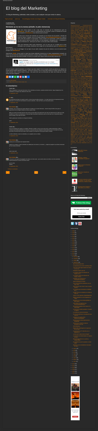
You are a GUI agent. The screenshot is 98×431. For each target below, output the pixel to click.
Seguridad (79, 105)
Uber (88, 117)
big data (90, 122)
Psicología (81, 97)
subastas (83, 141)
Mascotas (72, 78)
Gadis (77, 63)
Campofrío (80, 38)
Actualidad (80, 27)
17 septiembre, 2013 (13, 93)
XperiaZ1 (87, 121)
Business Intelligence (82, 37)
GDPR (75, 63)
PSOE (91, 88)
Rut (10, 97)
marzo (74, 357)
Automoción (87, 33)
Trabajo (83, 115)
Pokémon (79, 94)
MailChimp (72, 76)
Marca (83, 76)
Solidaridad (73, 110)
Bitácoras (72, 36)
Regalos (72, 101)
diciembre (75, 256)
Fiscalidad (78, 60)
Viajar (86, 118)
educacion (90, 126)
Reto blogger (89, 102)
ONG (82, 87)
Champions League (79, 40)
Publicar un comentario (13, 169)
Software (90, 108)
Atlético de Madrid (77, 33)
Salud (91, 104)
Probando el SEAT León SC (79, 270)
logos (83, 133)
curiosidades (73, 126)
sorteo (80, 141)
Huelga (83, 66)
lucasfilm (85, 133)
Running (80, 104)
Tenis (77, 115)
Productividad (85, 95)
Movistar (79, 82)
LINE (84, 72)
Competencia (74, 44)
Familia (84, 59)
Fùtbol (72, 63)
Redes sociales (21, 81)
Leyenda (77, 73)
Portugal (90, 94)
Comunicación (85, 44)
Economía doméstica (81, 52)
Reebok (90, 100)
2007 (73, 373)
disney (84, 126)
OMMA (76, 87)
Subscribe (81, 216)
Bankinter (86, 34)
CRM (89, 37)
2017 (73, 247)
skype (77, 141)
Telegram (90, 114)
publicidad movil (84, 138)
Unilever (72, 118)
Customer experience (79, 48)
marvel (80, 134)
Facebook (78, 59)
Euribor (90, 56)
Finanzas (72, 60)
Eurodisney (83, 58)
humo (78, 130)
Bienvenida (90, 34)
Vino (72, 119)
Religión (84, 101)
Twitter (81, 117)
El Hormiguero (89, 52)
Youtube (73, 122)
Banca (82, 34)
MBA (80, 74)
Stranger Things (81, 111)
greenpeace (90, 129)
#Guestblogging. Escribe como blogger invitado (33, 18)
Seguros (84, 105)
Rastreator (80, 98)
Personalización (83, 92)
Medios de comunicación (80, 79)
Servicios (76, 106)
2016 (73, 249)
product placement (77, 138)
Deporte (76, 49)
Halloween (79, 64)
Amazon (82, 29)
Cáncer (85, 48)
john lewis (90, 131)
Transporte (73, 117)
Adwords (90, 27)
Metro (82, 80)
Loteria (75, 74)
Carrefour (72, 40)
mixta (83, 134)
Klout (78, 72)
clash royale (73, 125)
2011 (73, 365)
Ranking (75, 98)
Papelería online (79, 90)
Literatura (90, 73)
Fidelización (89, 59)
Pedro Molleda (12, 106)
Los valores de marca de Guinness (80, 312)
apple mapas (79, 122)
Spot (81, 110)
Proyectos (77, 97)
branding (83, 123)
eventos (72, 129)
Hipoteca (72, 66)
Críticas (90, 47)
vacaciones (84, 142)
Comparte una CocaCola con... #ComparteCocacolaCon (79, 279)
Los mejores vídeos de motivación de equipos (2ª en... (81, 273)
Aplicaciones (73, 32)
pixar (77, 137)
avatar (87, 122)
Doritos (84, 51)
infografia (90, 130)
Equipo (91, 55)
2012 (73, 363)
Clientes (84, 41)
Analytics (90, 29)
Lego (75, 73)
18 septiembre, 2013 (13, 166)
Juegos (74, 72)
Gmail (86, 63)
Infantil (86, 67)
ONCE (79, 87)
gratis (86, 129)
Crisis (87, 47)
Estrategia (83, 56)
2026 (73, 230)
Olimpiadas (89, 87)
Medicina (87, 78)
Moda (72, 82)
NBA (89, 83)
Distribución (75, 51)
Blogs (11, 81)
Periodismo (83, 91)
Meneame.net (29, 32)
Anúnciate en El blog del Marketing (56, 18)
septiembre (75, 262)
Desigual (85, 49)
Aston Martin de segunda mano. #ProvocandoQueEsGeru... (80, 304)
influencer (85, 130)
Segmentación (74, 105)
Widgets (80, 121)
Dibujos (88, 49)
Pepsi (76, 91)
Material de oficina (77, 78)
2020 (89, 26)
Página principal (9, 18)
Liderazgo (81, 73)
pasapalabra (73, 137)
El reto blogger (80, 54)
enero (74, 361)
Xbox (85, 121)
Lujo (78, 74)
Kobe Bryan (81, 72)
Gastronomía (82, 63)
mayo (74, 354)
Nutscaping (73, 87)
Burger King (75, 37)
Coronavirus (73, 47)
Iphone (83, 70)
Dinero (72, 51)
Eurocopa (77, 58)
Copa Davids (89, 45)
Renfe (91, 101)
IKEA (90, 66)
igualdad (81, 130)
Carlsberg (90, 38)
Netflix (72, 86)
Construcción (73, 45)
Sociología (85, 108)
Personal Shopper (89, 91)
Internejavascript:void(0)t (88, 69)
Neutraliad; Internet (78, 86)
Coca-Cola (89, 41)
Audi (82, 33)
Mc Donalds (83, 78)
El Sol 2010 (73, 54)
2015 (73, 251)
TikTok (79, 115)
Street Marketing (88, 111)
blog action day (74, 123)
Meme (87, 79)
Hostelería (80, 66)
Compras (80, 44)
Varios (75, 118)
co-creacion (78, 125)
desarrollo (77, 126)
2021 (73, 240)
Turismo (77, 117)
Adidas (83, 27)
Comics (80, 42)
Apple (78, 32)
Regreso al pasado (78, 101)
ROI (91, 97)
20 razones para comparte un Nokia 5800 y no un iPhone (84, 187)
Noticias (90, 86)
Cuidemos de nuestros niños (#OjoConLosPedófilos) (79, 318)
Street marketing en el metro (79, 281)
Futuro (90, 62)
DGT (89, 48)
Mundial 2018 (89, 82)
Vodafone (85, 119)
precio (84, 137)
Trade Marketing (89, 115)
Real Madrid (85, 98)
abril (74, 355)
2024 (73, 234)
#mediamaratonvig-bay (84, 26)
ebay (86, 126)
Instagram (73, 69)
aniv (76, 122)
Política (85, 94)
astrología (84, 122)
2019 (73, 243)
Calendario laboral (74, 38)
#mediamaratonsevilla (75, 26)
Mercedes (72, 80)
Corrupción (78, 47)
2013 (73, 255)
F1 (89, 58)
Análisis (90, 30)
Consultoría (78, 45)
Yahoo (91, 121)
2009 (73, 369)
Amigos (86, 29)
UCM (84, 117)
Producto (90, 95)
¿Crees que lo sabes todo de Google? (81, 334)
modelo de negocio (88, 134)
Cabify (91, 37)
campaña (87, 123)
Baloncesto (78, 34)
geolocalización (81, 129)
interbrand (81, 131)
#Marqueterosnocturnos (75, 25)
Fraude (84, 62)
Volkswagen (90, 119)
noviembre (75, 258)
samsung (73, 141)
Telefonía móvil (84, 114)
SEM (86, 104)
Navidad (85, 84)
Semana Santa (89, 105)
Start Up (76, 111)
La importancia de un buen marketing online (82, 265)
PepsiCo (79, 91)
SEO (88, 104)
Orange (84, 88)
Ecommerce (89, 51)
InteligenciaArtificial (79, 69)
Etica (87, 56)
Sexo (84, 106)
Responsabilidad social (79, 102)
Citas (80, 41)
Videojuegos (89, 118)
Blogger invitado (84, 36)
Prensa (80, 95)
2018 (73, 245)
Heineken (90, 65)
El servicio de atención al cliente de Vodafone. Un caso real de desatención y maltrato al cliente (85, 180)
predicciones (89, 137)
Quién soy (17, 18)
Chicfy (72, 41)
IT (91, 66)
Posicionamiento (74, 95)
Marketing (88, 76)
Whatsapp (76, 121)
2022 (73, 238)
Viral (26, 81)
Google (90, 63)
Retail (85, 102)
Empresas (81, 55)
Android (72, 30)
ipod (87, 131)
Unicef (91, 117)
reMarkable (90, 138)
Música (86, 83)
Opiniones (73, 88)
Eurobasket (73, 58)
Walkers (72, 121)
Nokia (87, 86)
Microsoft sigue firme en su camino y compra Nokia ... (81, 339)
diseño (81, 126)
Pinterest (90, 92)
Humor (13, 81)
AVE (91, 26)
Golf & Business (76, 326)
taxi (87, 141)
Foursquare (73, 62)
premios (72, 138)
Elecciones (86, 54)
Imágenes (77, 67)
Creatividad (83, 47)
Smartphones (73, 108)
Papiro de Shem (86, 90)
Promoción (73, 97)
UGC (86, 117)
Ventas (79, 118)
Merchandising (77, 80)
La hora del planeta (88, 72)
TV (83, 112)
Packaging (73, 90)
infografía (73, 132)
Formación (83, 60)
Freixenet (87, 62)
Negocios (90, 84)
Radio (72, 98)
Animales (76, 30)
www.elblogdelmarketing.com (53, 37)
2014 (73, 253)
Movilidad (75, 82)
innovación (77, 131)
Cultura (72, 48)
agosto (75, 348)
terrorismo (90, 141)
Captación (85, 38)
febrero (75, 359)
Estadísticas (77, 56)
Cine (78, 41)
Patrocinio (73, 91)
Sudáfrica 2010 (75, 112)
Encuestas (87, 55)
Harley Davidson (84, 64)
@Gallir (14, 53)
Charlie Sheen (86, 40)
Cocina (76, 42)
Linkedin (85, 73)
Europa (87, 58)
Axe (91, 33)
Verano (82, 118)
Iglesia (74, 67)
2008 (73, 371)
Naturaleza (81, 84)
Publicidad (86, 97)
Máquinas (82, 83)
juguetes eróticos (78, 133)
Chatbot (90, 40)
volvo (91, 142)
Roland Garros (73, 104)
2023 (73, 236)
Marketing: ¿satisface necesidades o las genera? (83, 158)
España (72, 56)
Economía (73, 52)
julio (74, 350)
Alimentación (77, 29)
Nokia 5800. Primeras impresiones (82, 151)
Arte (85, 32)
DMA (91, 48)
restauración (81, 140)
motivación (73, 136)
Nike (84, 86)
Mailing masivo (78, 76)
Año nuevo (73, 34)
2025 (73, 232)
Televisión (73, 115)
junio (74, 352)
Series (72, 106)
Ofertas (85, 87)
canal (91, 123)
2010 (73, 367)
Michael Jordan (85, 80)
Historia (75, 66)
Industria (83, 67)
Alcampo (72, 29)
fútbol (76, 129)
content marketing (84, 125)
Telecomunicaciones (74, 114)
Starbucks (73, 111)
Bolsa (72, 37)
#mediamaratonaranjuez (87, 25)
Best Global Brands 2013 (78, 263)
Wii (82, 121)
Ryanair (83, 104)
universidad (79, 142)
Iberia (72, 67)
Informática (90, 67)
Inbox (80, 67)
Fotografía (90, 60)
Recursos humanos (75, 100)
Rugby (77, 104)
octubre (75, 260)
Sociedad (79, 108)
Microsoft (90, 80)
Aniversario (81, 30)
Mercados (90, 79)
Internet (16, 81)
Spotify (85, 110)
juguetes (72, 133)
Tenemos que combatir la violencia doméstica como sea (80, 324)
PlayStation (73, 94)
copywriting (90, 125)
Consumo (84, 45)
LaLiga (72, 73)
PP (87, 88)
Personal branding (75, 92)
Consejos (90, 44)
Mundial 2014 (84, 82)
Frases (81, 62)
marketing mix (76, 134)
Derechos (81, 49)
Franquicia (78, 62)
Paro (91, 90)
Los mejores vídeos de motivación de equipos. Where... (81, 276)
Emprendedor (76, 55)
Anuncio (86, 30)
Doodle (81, 51)
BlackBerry (77, 36)
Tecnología (89, 112)
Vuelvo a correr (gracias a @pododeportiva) (82, 295)
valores (88, 142)
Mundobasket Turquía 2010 (75, 83)
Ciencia (74, 41)
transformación (73, 142)
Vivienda (80, 119)
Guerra (75, 64)
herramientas (73, 130)
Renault (87, 101)
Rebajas (90, 98)
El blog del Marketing (26, 8)
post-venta (80, 137)
